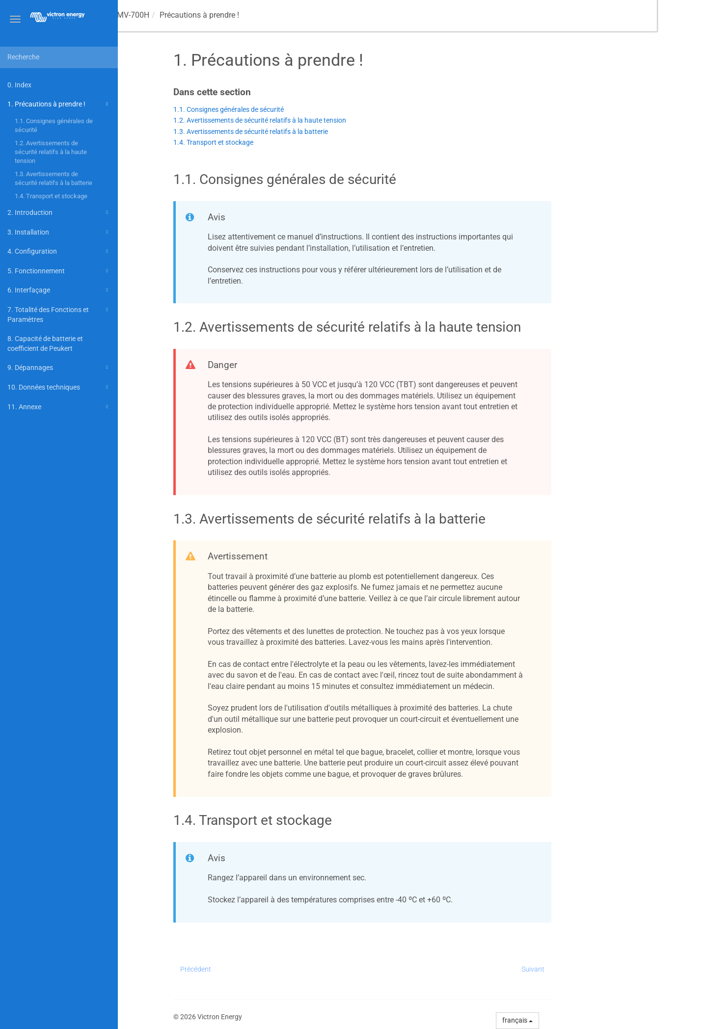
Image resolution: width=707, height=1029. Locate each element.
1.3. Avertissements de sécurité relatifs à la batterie (53, 178)
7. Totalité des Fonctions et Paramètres (59, 313)
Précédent (245, 969)
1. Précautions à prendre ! (59, 104)
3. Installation (59, 232)
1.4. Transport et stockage (51, 196)
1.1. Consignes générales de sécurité (54, 125)
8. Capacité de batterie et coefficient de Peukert (45, 343)
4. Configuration (59, 251)
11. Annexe (59, 406)
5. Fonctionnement (59, 270)
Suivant (583, 969)
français (567, 1020)
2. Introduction (59, 212)
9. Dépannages (59, 367)
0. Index (19, 85)
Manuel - (164, 15)
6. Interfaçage (59, 290)
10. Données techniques (59, 387)
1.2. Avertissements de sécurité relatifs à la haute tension (51, 151)
